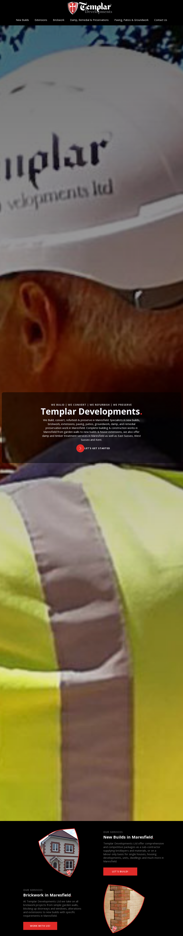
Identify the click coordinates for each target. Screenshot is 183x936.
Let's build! (120, 871)
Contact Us (160, 20)
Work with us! (40, 925)
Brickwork (58, 20)
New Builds (22, 20)
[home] (89, 8)
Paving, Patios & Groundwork (131, 20)
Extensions (41, 20)
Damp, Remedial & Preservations (89, 20)
